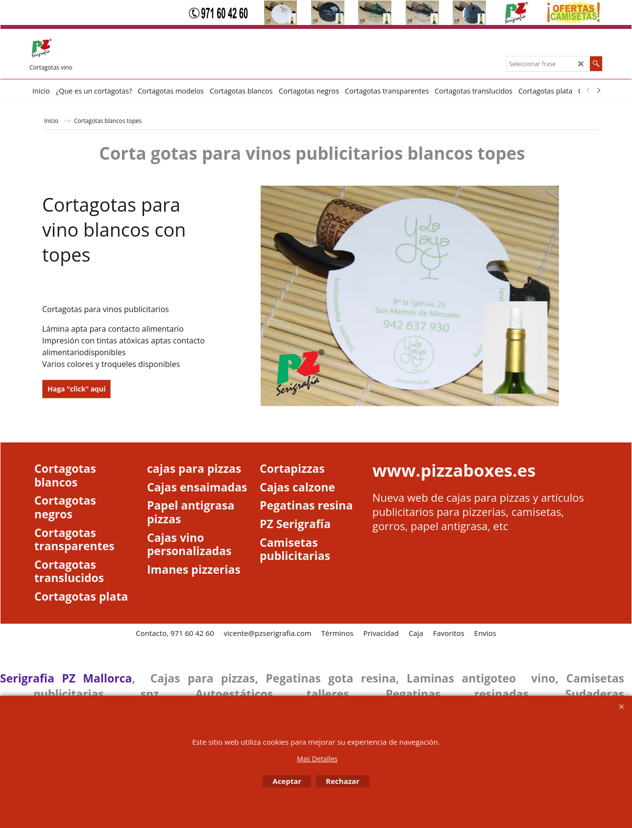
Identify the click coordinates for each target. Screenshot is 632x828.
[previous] (588, 90)
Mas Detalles (317, 758)
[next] (598, 90)
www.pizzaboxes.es (453, 470)
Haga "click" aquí (76, 388)
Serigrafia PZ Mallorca (66, 678)
